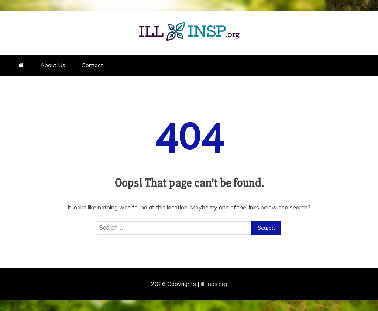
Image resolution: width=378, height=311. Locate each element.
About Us (52, 65)
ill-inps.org (214, 283)
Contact (92, 65)
